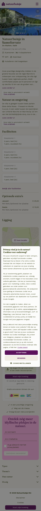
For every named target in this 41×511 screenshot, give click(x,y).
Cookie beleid (22, 347)
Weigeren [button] (21, 358)
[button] (20, 363)
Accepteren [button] (21, 352)
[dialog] (20, 306)
